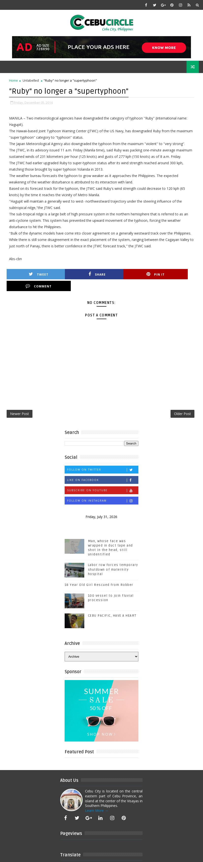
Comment (176, 274)
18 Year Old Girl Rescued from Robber (99, 574)
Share (80, 274)
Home (13, 80)
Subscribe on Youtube (102, 479)
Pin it (128, 274)
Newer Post (19, 402)
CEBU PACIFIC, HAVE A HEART (112, 604)
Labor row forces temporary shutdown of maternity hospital (113, 558)
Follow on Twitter (102, 458)
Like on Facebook (102, 469)
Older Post (182, 402)
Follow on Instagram (102, 489)
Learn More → (96, 799)
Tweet (33, 274)
